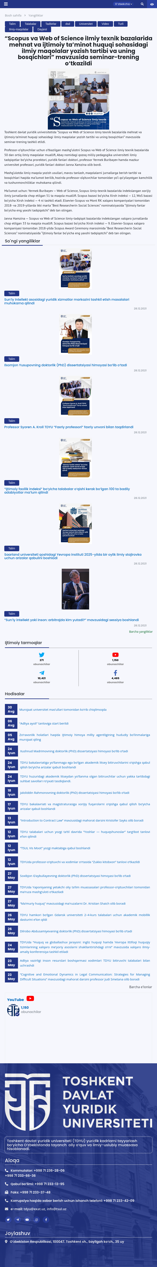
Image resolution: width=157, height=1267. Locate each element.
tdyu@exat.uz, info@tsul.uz (45, 1209)
